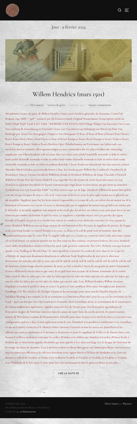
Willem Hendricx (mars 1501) (68, 99)
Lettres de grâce (56, 111)
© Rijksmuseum (28, 417)
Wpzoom (127, 409)
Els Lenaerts (37, 111)
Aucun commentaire (99, 111)
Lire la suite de (71, 378)
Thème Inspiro (112, 409)
